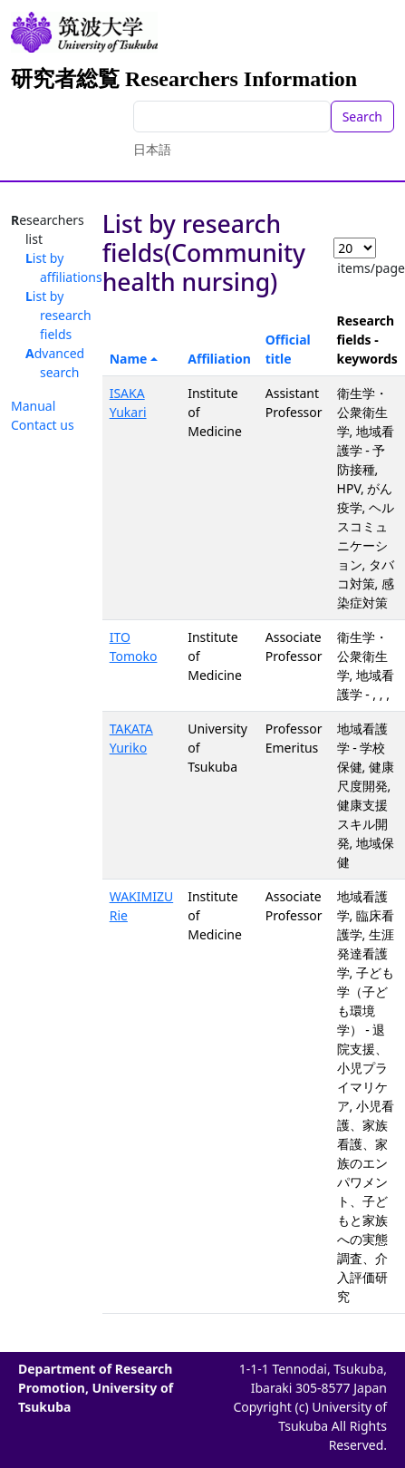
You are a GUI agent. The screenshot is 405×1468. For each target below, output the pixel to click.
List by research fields (58, 315)
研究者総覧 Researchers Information (184, 79)
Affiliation (219, 358)
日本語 (152, 149)
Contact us (42, 424)
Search (362, 116)
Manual (33, 405)
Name (129, 358)
